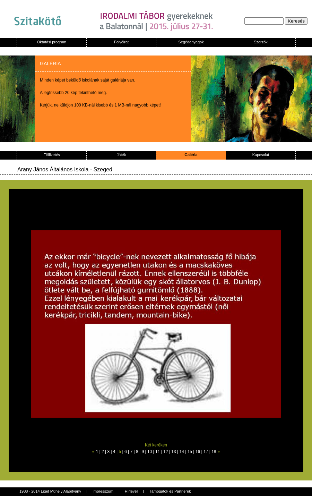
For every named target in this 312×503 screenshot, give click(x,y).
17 (205, 451)
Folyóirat (121, 42)
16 (198, 451)
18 (213, 451)
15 (190, 451)
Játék (121, 155)
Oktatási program (51, 42)
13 (173, 451)
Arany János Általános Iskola (52, 169)
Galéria (190, 155)
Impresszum (103, 491)
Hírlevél (131, 491)
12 (165, 451)
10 (149, 451)
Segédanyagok (190, 42)
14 (182, 451)
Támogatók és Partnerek (170, 491)
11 (157, 451)
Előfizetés (51, 155)
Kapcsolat (260, 155)
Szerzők (261, 42)
